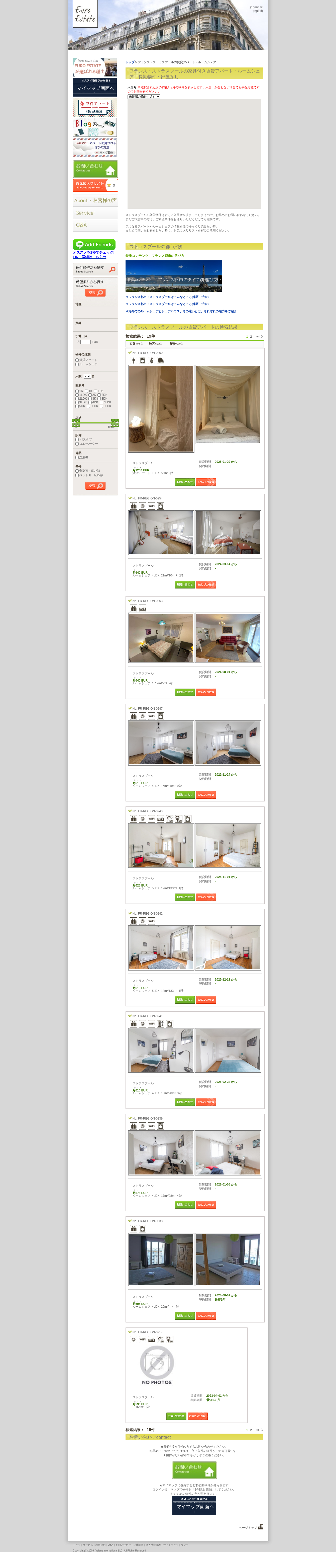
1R (79, 391)
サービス (88, 1544)
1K (88, 391)
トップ (76, 1544)
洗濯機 (81, 457)
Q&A (110, 1544)
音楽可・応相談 (87, 471)
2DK (102, 395)
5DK (80, 406)
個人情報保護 (153, 1544)
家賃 (135, 344)
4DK (93, 402)
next (257, 336)
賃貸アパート (86, 360)
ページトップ (248, 1527)
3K (92, 398)
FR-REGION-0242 (150, 913)
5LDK (92, 406)
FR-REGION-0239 (150, 1118)
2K (92, 395)
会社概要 (138, 1544)
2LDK (81, 398)
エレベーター (86, 444)
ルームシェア (86, 364)
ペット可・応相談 (89, 475)
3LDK (81, 402)
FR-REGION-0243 (150, 811)
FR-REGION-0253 (150, 601)
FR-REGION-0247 (150, 708)
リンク (184, 1544)
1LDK (81, 395)
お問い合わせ (123, 1544)
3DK (102, 398)
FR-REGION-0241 (150, 1016)
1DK (99, 391)
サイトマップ (170, 1544)
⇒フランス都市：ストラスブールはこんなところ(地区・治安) (167, 297)
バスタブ (83, 439)
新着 (175, 344)
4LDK (105, 402)
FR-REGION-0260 (150, 353)
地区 (154, 344)
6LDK (105, 406)
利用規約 (100, 1544)
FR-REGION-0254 (150, 498)
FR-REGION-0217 (150, 1332)
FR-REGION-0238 (150, 1221)
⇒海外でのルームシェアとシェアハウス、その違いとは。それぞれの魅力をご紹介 (181, 311)
